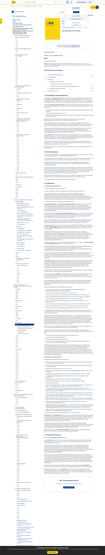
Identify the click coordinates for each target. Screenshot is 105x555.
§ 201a (17, 369)
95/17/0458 (81, 381)
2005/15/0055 (75, 163)
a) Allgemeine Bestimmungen (24, 275)
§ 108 (17, 67)
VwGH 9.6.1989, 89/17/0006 (57, 381)
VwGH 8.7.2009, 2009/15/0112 (70, 120)
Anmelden (76, 12)
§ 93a (17, 29)
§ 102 (17, 51)
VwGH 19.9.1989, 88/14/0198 (69, 362)
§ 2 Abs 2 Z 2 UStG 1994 (63, 305)
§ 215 (18, 428)
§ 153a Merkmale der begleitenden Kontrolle (24, 216)
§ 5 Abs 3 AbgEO (61, 404)
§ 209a (17, 401)
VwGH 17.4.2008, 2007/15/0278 (56, 142)
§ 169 (19, 287)
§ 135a (18, 162)
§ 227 (17, 460)
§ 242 (17, 520)
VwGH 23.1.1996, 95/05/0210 (62, 173)
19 (90, 91)
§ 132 (18, 149)
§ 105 (17, 59)
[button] (67, 2)
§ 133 (18, 157)
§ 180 (19, 310)
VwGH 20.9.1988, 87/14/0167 (82, 294)
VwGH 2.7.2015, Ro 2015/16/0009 (74, 296)
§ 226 (17, 459)
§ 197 (18, 358)
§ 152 (18, 208)
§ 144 (18, 185)
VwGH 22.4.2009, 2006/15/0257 (60, 163)
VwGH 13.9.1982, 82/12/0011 (63, 216)
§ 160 (17, 252)
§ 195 (18, 352)
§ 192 (17, 342)
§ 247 (18, 539)
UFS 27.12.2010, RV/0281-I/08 (66, 396)
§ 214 (18, 426)
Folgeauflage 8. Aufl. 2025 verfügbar (72, 30)
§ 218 (18, 438)
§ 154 (18, 239)
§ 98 (17, 42)
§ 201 (17, 367)
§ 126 (18, 134)
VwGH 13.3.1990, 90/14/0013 (63, 291)
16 (92, 86)
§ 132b (18, 153)
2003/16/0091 (49, 377)
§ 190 (17, 339)
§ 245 (18, 535)
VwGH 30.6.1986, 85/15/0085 (85, 393)
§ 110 (17, 70)
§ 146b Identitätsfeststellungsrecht (24, 193)
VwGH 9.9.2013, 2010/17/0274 (52, 139)
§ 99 (17, 46)
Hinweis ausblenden (52, 552)
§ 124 (18, 131)
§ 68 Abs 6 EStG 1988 (73, 300)
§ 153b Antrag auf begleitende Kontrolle (25, 219)
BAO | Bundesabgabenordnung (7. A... (31, 6)
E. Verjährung (18, 394)
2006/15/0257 (66, 169)
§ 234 (18, 489)
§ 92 (40, 6)
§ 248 (18, 541)
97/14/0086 (62, 311)
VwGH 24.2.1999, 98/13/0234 (75, 389)
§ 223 (18, 449)
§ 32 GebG (52, 441)
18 (92, 88)
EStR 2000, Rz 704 (80, 65)
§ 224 (18, 453)
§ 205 (18, 378)
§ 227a (17, 462)
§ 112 (17, 77)
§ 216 (18, 430)
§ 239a (17, 509)
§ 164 (18, 268)
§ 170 (19, 289)
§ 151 (18, 206)
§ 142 (18, 177)
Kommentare (19, 6)
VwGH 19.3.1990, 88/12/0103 (56, 217)
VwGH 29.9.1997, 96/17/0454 (52, 399)
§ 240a (17, 512)
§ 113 (17, 83)
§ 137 (18, 166)
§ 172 (19, 293)
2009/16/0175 (90, 399)
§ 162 (18, 264)
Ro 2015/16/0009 (85, 283)
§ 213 (18, 423)
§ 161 (18, 262)
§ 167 (19, 279)
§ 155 (18, 240)
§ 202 (17, 371)
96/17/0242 (46, 214)
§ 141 (18, 176)
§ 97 (17, 36)
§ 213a (18, 424)
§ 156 (18, 242)
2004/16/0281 (85, 209)
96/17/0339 (71, 381)
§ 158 (17, 248)
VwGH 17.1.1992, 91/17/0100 (63, 385)
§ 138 (18, 168)
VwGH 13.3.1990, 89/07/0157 (62, 283)
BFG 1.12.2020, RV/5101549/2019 (55, 391)
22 (92, 91)
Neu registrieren (76, 24)
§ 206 (18, 390)
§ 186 (17, 331)
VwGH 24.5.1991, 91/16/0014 (77, 101)
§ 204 (17, 375)
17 (90, 88)
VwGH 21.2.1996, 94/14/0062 (73, 412)
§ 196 (18, 356)
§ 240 (17, 510)
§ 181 (19, 312)
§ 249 (18, 543)
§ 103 (17, 55)
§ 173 (19, 295)
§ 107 (17, 62)
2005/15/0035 (77, 169)
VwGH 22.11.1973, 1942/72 (83, 407)
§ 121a (18, 120)
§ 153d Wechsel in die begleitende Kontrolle (24, 224)
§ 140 (18, 171)
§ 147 (18, 198)
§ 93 (17, 27)
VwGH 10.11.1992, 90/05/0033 (60, 156)
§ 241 (17, 514)
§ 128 (18, 138)
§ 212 (18, 417)
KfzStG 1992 (80, 235)
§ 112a (17, 79)
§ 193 (17, 344)
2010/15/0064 (52, 165)
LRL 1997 (63, 65)
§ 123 (18, 124)
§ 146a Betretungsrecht (22, 191)
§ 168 (19, 283)
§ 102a (17, 53)
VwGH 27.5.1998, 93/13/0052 (51, 171)
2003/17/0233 (70, 176)
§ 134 (18, 159)
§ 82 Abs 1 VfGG (59, 471)
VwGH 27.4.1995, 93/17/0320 (63, 379)
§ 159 (17, 250)
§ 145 (18, 187)
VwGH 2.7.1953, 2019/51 (71, 293)
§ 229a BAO (62, 401)
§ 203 (17, 373)
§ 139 (18, 170)
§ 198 (17, 362)
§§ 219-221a (19, 445)
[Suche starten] (55, 2)
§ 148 (18, 200)
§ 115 (17, 93)
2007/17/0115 (81, 176)
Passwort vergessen (76, 22)
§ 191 (17, 340)
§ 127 (18, 136)
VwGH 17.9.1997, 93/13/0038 (71, 386)
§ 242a (17, 522)
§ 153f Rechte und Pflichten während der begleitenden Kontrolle (24, 231)
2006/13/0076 (77, 379)
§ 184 (18, 325)
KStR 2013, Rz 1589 (48, 66)
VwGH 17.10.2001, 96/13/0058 (67, 243)
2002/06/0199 (71, 217)
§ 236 (17, 497)
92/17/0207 (74, 209)
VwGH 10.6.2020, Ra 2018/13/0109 (79, 307)
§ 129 (18, 140)
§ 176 (19, 300)
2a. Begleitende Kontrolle (22, 214)
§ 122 (18, 122)
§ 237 (17, 498)
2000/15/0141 (67, 399)
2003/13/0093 (57, 266)
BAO (57, 106)
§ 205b (18, 384)
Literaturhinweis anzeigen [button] (50, 61)
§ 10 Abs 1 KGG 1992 (60, 441)
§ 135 (18, 161)
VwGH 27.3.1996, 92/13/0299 (61, 388)
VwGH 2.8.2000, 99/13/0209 (83, 374)
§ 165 (18, 269)
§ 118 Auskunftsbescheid (21, 102)
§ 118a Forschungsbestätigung (22, 104)
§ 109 (17, 68)
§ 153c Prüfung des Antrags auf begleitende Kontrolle (23, 221)
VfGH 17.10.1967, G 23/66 (54, 235)
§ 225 (18, 455)
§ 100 (17, 48)
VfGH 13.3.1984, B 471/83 (81, 226)
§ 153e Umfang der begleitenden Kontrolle (24, 228)
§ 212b (18, 421)
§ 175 (19, 298)
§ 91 (17, 12)
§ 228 (17, 464)
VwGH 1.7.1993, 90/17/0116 (82, 213)
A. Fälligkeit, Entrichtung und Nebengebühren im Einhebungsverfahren (24, 409)
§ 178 (19, 306)
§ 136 (18, 164)
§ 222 (18, 447)
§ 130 (18, 142)
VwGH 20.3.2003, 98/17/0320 (56, 176)
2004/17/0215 (86, 388)
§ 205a (18, 382)
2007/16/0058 (78, 399)
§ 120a (18, 117)
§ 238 (17, 502)
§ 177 (19, 304)
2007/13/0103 (90, 389)
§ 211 (18, 415)
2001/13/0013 (69, 266)
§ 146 (18, 189)
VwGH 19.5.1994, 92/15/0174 (64, 368)
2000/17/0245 (77, 276)
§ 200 (17, 366)
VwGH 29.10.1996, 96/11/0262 (63, 255)
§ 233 (18, 487)
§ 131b (18, 147)
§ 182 (19, 316)
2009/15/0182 (87, 163)
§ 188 (17, 335)
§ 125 (18, 133)
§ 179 (19, 308)
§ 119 (18, 109)
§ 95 (17, 33)
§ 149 (18, 202)
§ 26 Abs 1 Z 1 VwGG (69, 471)
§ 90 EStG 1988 (84, 362)
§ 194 (18, 350)
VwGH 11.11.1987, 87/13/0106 (77, 409)
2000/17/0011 (84, 222)
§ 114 (17, 91)
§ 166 (19, 277)
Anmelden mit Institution (76, 19)
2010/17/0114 (53, 389)
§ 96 (17, 35)
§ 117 (17, 96)
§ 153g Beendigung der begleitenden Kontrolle (24, 234)
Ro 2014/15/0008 (62, 129)
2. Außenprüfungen (21, 197)
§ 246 (18, 537)
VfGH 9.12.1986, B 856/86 (60, 398)
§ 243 (18, 530)
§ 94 (17, 31)
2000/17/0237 (63, 101)
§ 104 (17, 57)
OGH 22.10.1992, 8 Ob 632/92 (78, 398)
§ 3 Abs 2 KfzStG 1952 (71, 234)
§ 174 (19, 296)
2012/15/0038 (85, 311)
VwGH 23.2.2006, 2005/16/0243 (51, 169)
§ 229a (18, 473)
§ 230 (18, 477)
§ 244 (18, 531)
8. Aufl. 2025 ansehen (68, 487)
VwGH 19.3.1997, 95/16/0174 (71, 375)
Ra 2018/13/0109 (52, 210)
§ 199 (17, 364)
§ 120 (18, 115)
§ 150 (18, 204)
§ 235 (17, 495)
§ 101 (17, 50)
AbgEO (65, 410)
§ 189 (17, 337)
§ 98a (17, 44)
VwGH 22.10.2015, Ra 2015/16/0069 (73, 298)
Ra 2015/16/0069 (53, 278)
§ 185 (17, 329)
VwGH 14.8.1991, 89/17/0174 (60, 209)
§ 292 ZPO (69, 419)
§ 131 (18, 144)
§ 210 (18, 413)
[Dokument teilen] (92, 12)
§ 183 (19, 320)
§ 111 (17, 76)
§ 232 (18, 486)
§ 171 (19, 291)
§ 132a (18, 151)
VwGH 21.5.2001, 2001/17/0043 (66, 132)
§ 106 (17, 61)
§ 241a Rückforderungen (21, 516)
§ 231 (18, 481)
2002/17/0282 (63, 276)
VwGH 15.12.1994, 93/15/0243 (82, 159)
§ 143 (18, 183)
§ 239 (17, 507)
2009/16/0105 (86, 404)
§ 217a (18, 436)
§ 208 (17, 398)
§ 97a (17, 38)
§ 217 (18, 434)
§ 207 (17, 396)
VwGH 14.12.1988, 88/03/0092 (75, 304)
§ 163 (18, 266)
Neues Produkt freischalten (76, 25)
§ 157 (18, 244)
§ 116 (17, 94)
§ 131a (18, 145)
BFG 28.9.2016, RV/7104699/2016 (80, 305)
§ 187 (17, 333)
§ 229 (18, 471)
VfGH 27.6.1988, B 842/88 (81, 216)
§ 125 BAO (57, 63)
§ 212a (18, 419)
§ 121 (18, 119)
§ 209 (17, 399)
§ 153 (18, 209)
